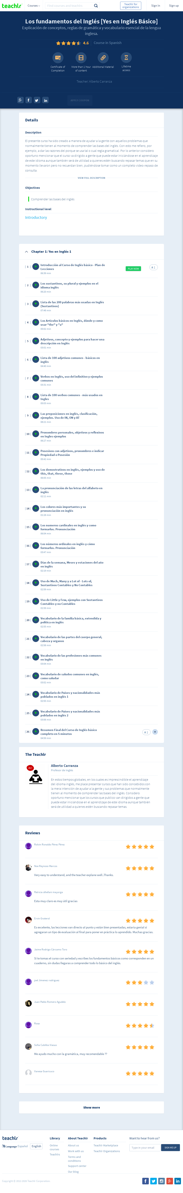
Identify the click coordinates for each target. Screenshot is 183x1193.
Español (23, 1146)
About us (73, 1145)
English (36, 1146)
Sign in (155, 5)
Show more (91, 1107)
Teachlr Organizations (107, 1151)
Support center (77, 1166)
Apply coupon (80, 100)
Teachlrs (55, 1154)
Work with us (76, 1151)
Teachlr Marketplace (106, 1145)
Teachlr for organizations (130, 5)
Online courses (54, 1147)
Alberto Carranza (64, 766)
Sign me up (170, 1147)
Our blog (73, 1171)
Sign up (174, 5)
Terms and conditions (74, 1159)
